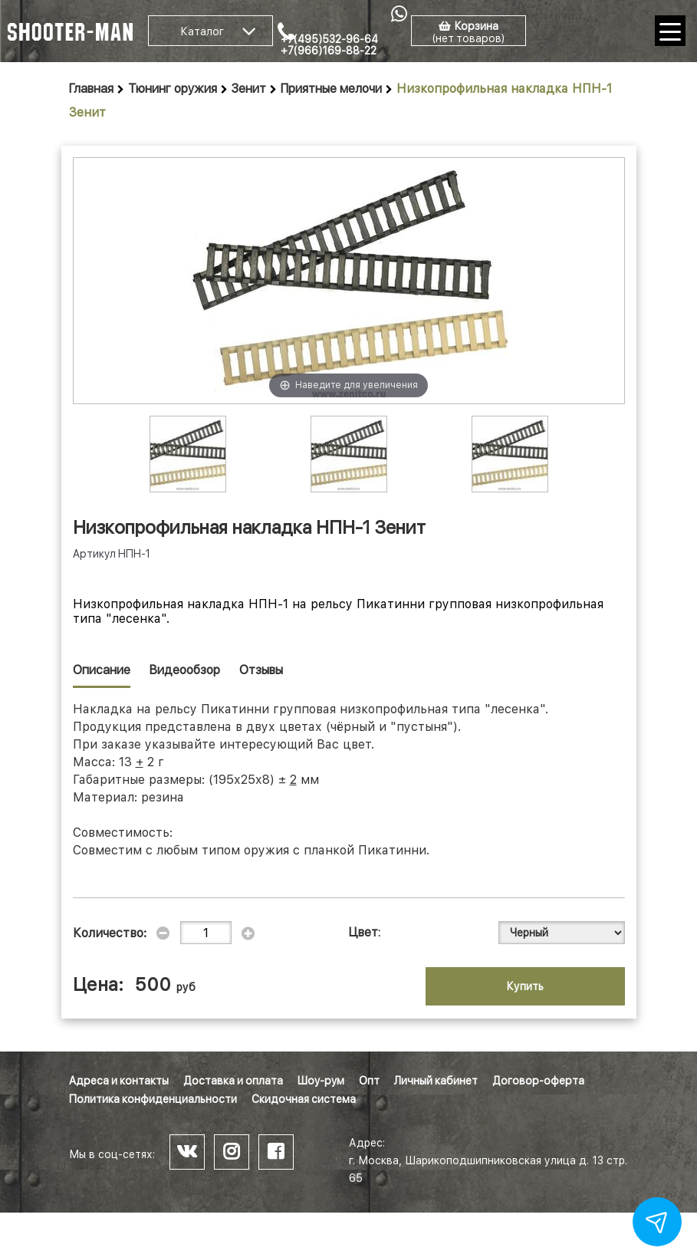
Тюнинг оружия (172, 88)
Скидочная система (304, 1099)
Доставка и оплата (233, 1081)
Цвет (363, 932)
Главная (91, 88)
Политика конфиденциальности (153, 1099)
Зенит (249, 88)
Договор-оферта (538, 1081)
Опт (369, 1081)
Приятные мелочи (331, 88)
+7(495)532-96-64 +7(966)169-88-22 (329, 45)
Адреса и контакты (119, 1081)
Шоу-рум (321, 1081)
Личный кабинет (436, 1081)
